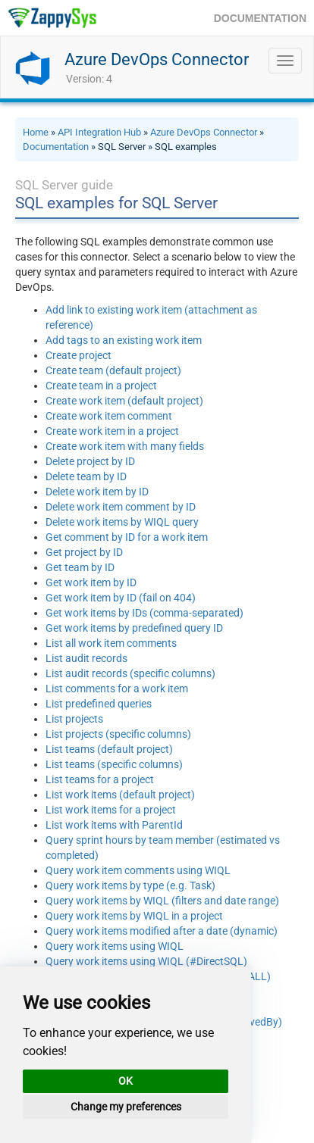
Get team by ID (80, 567)
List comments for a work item (117, 688)
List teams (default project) (109, 749)
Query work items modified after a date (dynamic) (162, 931)
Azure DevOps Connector (156, 59)
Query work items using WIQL (115, 946)
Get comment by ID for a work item (127, 537)
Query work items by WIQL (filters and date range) (162, 901)
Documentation (56, 146)
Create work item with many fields (125, 446)
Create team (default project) (113, 370)
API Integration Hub (99, 132)
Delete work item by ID (97, 492)
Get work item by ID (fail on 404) (121, 598)
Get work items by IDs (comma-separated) (144, 613)
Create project (78, 355)
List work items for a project (111, 810)
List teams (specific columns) (114, 764)
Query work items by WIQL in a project (134, 916)
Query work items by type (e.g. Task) (130, 885)
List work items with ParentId (114, 825)
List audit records (86, 658)
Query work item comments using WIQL (138, 870)
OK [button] (125, 1081)
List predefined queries (99, 704)
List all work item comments (111, 643)
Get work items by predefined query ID (134, 628)
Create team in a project (101, 385)
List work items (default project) (120, 795)
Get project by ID (84, 552)
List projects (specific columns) (118, 734)
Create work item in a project (112, 431)
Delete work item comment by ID (121, 507)
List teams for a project (100, 779)
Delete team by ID (86, 476)
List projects (74, 719)
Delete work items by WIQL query (122, 522)
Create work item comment (109, 416)
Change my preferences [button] (126, 1107)
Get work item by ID (91, 582)
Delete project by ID (90, 461)
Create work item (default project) (124, 401)
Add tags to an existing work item (124, 340)
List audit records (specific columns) (130, 673)
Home (36, 132)
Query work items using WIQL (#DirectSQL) (146, 961)
